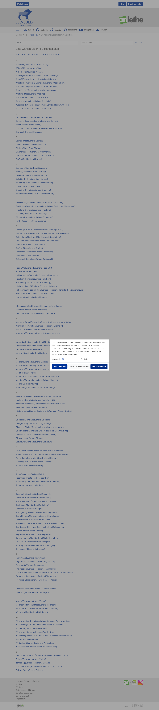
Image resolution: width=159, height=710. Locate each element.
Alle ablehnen (60, 366)
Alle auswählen (99, 366)
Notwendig (56, 359)
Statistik (84, 359)
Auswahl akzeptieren (78, 366)
